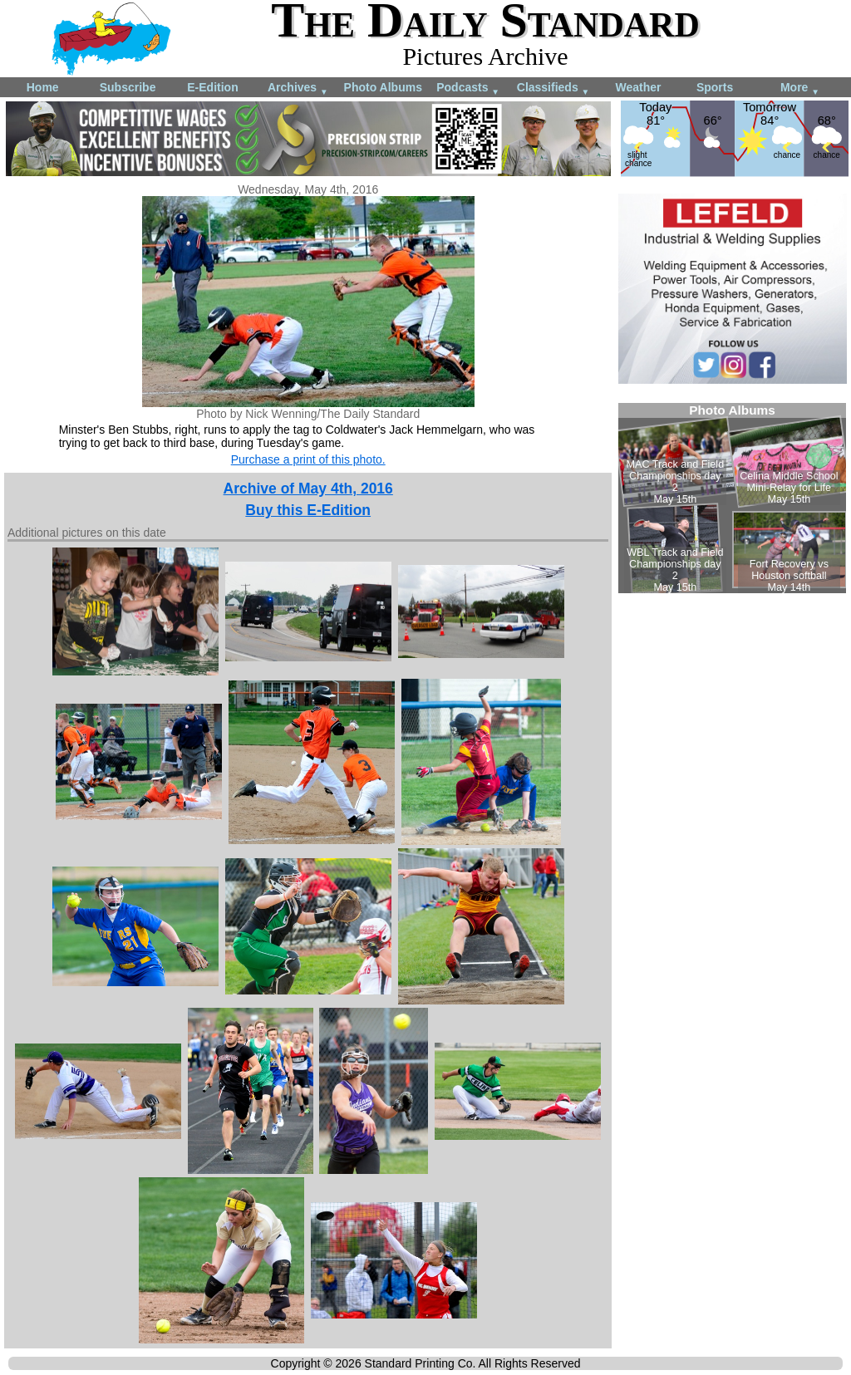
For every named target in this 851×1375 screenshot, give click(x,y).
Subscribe (128, 87)
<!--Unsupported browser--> (732, 498)
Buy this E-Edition (308, 510)
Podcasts (467, 88)
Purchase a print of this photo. (308, 459)
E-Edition (212, 87)
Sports (714, 87)
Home (43, 87)
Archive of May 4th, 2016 (308, 488)
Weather (638, 87)
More (799, 88)
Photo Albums (383, 87)
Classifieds (553, 88)
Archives (298, 88)
